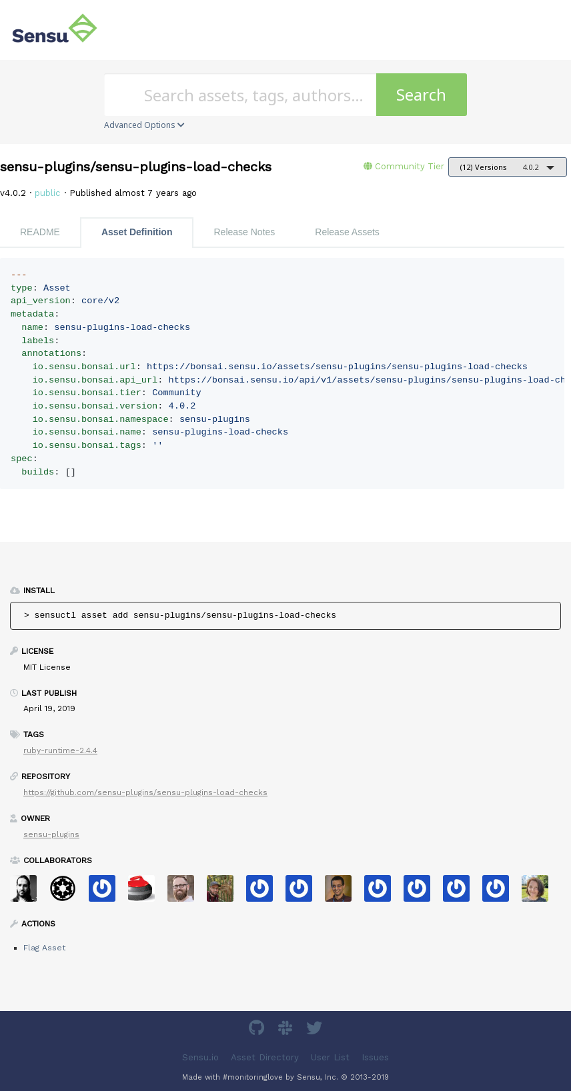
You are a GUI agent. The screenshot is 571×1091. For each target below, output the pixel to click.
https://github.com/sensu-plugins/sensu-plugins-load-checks (145, 792)
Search (421, 94)
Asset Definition (137, 232)
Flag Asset (44, 947)
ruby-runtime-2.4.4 (60, 750)
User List (330, 1057)
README (40, 232)
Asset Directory (265, 1057)
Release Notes (244, 232)
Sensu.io (200, 1057)
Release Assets (347, 232)
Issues (375, 1057)
